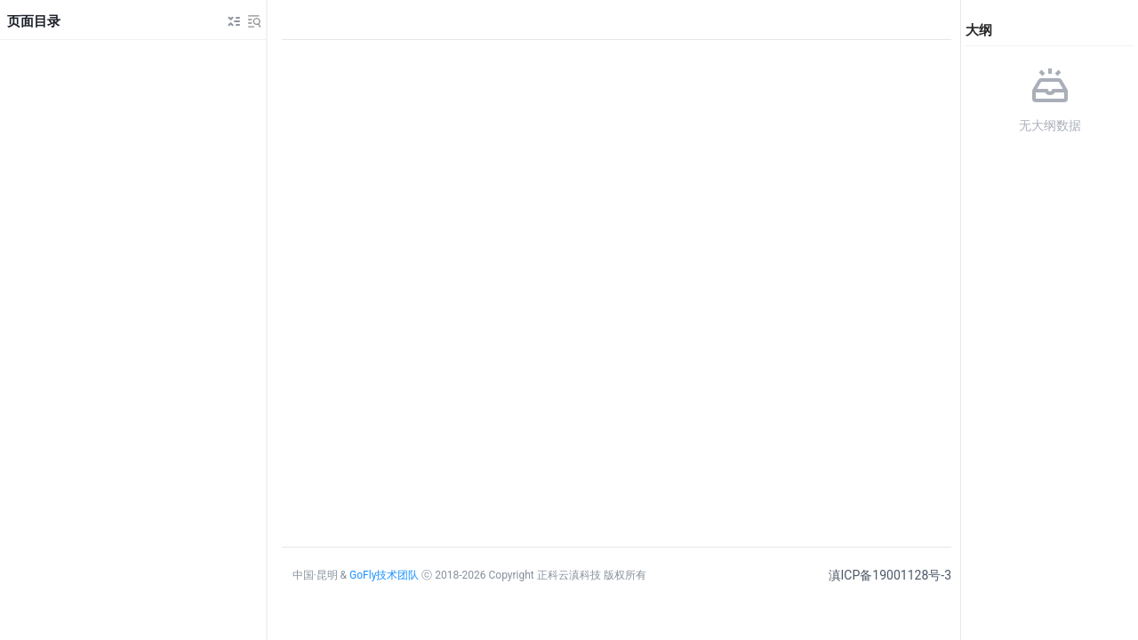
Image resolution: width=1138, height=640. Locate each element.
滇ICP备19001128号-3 (890, 575)
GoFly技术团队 (384, 575)
